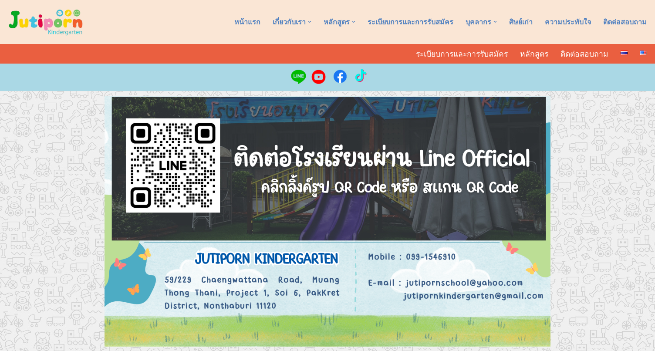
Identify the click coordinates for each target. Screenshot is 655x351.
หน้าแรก (247, 22)
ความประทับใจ (568, 22)
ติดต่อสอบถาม (625, 22)
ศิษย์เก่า (521, 22)
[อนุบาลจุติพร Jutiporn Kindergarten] (46, 22)
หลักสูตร (534, 54)
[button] (309, 22)
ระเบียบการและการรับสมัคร (410, 22)
